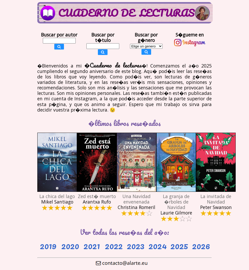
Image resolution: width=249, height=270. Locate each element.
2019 (48, 245)
